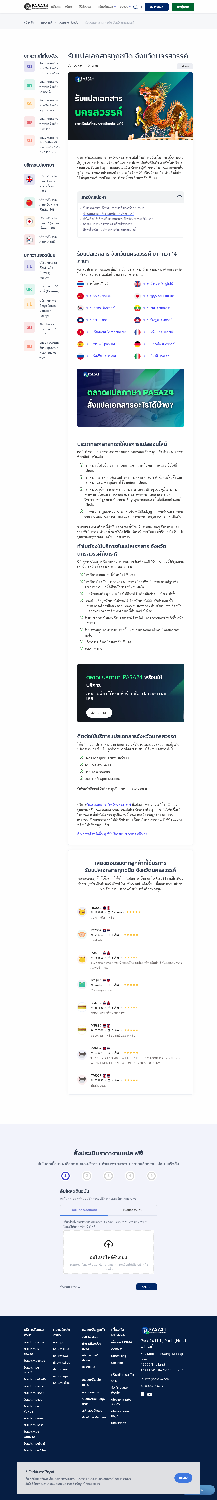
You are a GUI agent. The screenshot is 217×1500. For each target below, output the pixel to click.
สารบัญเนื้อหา (93, 197)
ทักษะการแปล (61, 1349)
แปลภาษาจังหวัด (68, 22)
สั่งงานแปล (156, 7)
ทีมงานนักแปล (90, 1392)
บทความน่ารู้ (118, 1356)
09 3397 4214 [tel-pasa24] (154, 1386)
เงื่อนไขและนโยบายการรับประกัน (48, 329)
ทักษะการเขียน (61, 1362)
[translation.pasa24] (142, 1394)
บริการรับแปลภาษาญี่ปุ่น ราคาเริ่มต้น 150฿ (50, 223)
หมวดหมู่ (46, 22)
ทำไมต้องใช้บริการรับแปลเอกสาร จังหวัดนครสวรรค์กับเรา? (118, 219)
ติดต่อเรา (116, 1349)
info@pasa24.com (157, 1379)
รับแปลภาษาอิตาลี (35, 1443)
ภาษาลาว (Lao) (96, 319)
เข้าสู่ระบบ (183, 7)
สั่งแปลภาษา (99, 712)
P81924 (96, 980)
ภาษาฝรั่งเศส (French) (158, 331)
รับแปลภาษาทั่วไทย (35, 1450)
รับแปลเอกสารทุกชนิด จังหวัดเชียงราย (48, 124)
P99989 (96, 1048)
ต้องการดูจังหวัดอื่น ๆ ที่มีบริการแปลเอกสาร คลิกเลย (112, 834)
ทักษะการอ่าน (61, 1369)
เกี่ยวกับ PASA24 (121, 1342)
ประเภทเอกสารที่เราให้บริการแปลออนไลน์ (108, 213)
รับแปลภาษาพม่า (34, 1418)
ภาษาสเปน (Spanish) (100, 344)
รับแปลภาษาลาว (33, 1425)
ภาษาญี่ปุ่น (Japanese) (158, 295)
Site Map (117, 1362)
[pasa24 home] (36, 6)
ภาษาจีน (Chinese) (98, 295)
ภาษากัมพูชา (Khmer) (157, 319)
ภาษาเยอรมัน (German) (159, 344)
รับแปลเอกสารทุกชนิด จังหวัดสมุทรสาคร (48, 105)
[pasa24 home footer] (154, 1330)
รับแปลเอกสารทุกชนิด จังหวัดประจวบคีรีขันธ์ (49, 68)
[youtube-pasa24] (149, 1394)
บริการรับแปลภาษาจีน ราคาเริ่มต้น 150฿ (48, 205)
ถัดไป (146, 1287)
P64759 (96, 1003)
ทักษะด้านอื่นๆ (61, 1383)
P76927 (96, 1075)
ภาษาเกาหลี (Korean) (100, 307)
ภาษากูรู (58, 1342)
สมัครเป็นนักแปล (92, 1410)
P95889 (96, 1025)
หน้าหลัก (29, 22)
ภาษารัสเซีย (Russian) (101, 356)
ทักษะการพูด (60, 1376)
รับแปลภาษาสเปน (34, 1361)
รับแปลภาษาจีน (33, 1399)
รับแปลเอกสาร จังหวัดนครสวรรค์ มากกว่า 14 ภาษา (113, 208)
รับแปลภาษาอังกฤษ (35, 1342)
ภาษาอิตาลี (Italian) (156, 356)
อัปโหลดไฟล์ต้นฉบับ (84, 1210)
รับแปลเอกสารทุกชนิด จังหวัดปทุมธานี (48, 87)
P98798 (96, 953)
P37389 (96, 930)
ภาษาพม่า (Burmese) (157, 307)
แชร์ (185, 66)
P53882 (96, 907)
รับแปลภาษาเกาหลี (35, 1386)
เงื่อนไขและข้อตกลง (94, 1417)
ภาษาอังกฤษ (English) (158, 283)
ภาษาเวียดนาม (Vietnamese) (106, 331)
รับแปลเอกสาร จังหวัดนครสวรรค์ (108, 804)
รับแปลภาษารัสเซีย (35, 1379)
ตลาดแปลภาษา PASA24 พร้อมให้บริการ (107, 224)
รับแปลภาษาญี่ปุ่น (34, 1393)
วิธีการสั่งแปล (90, 1336)
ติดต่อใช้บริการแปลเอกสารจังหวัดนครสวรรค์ (109, 229)
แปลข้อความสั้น (133, 1210)
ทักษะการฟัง (60, 1356)
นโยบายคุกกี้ (118, 1423)
